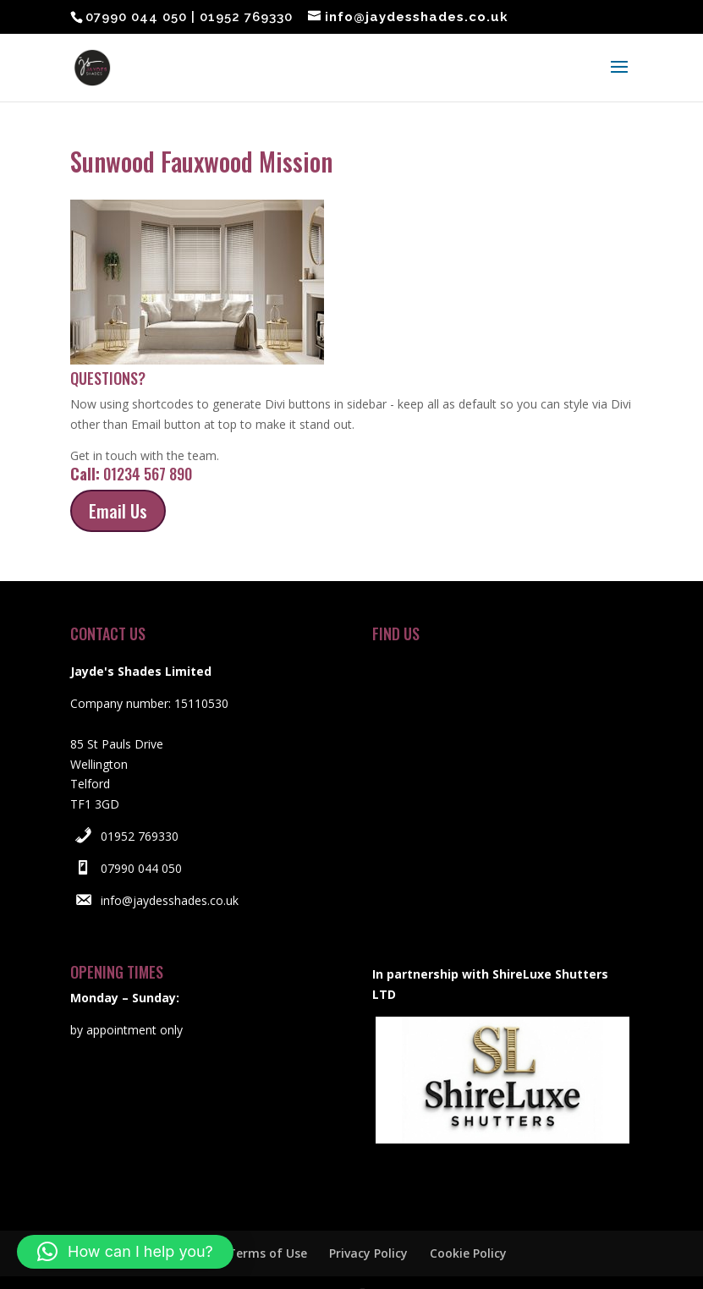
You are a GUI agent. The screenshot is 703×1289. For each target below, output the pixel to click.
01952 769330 (139, 804)
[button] (125, 1252)
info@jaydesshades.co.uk (170, 868)
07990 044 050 (141, 836)
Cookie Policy (468, 1221)
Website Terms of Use (242, 1221)
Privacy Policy (368, 1221)
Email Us (118, 478)
